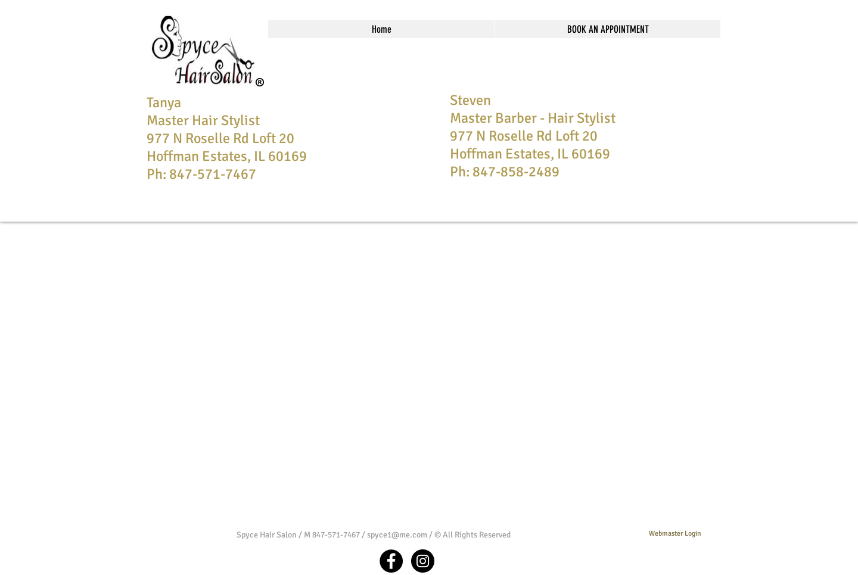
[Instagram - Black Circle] (422, 561)
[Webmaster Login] (675, 534)
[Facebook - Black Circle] (391, 561)
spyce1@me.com (397, 535)
